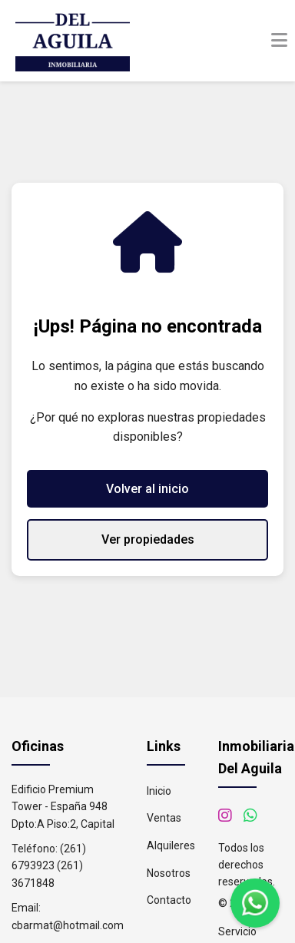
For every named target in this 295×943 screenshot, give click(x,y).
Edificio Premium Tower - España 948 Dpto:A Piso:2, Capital (63, 806)
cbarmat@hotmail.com (68, 925)
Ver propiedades (147, 539)
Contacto (169, 900)
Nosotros (169, 873)
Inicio (159, 791)
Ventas (164, 818)
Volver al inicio (147, 488)
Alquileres (171, 845)
